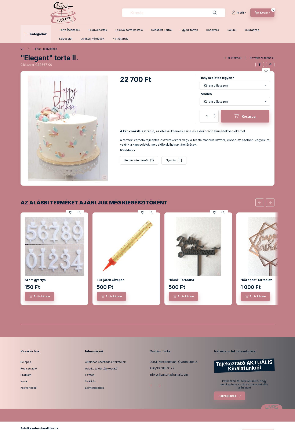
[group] (147, 258)
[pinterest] (270, 64)
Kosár (24, 381)
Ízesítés (206, 94)
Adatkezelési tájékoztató (101, 368)
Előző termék (233, 57)
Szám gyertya (35, 280)
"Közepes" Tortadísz (256, 280)
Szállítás (90, 381)
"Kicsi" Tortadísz (181, 280)
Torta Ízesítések (69, 30)
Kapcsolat (65, 38)
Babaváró (212, 30)
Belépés (26, 362)
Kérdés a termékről (136, 160)
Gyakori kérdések (92, 38)
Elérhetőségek (94, 387)
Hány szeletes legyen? (217, 78)
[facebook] (259, 64)
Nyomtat (171, 160)
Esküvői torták (98, 30)
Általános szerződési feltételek (105, 362)
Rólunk (231, 30)
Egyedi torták (189, 30)
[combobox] (173, 12)
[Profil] (238, 12)
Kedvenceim (29, 387)
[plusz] (214, 113)
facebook (151, 385)
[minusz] (214, 119)
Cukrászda (252, 30)
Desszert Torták (161, 30)
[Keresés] (215, 13)
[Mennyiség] (207, 116)
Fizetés (89, 374)
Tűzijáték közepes (110, 280)
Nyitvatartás (120, 38)
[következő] (270, 202)
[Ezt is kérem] (39, 296)
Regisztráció (29, 368)
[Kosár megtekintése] (262, 12)
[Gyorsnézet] (79, 212)
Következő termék (261, 57)
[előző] (259, 202)
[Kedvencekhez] (266, 70)
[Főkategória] (22, 49)
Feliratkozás (227, 395)
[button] (36, 34)
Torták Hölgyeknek (45, 48)
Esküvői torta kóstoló (129, 30)
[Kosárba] (245, 116)
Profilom (26, 374)
